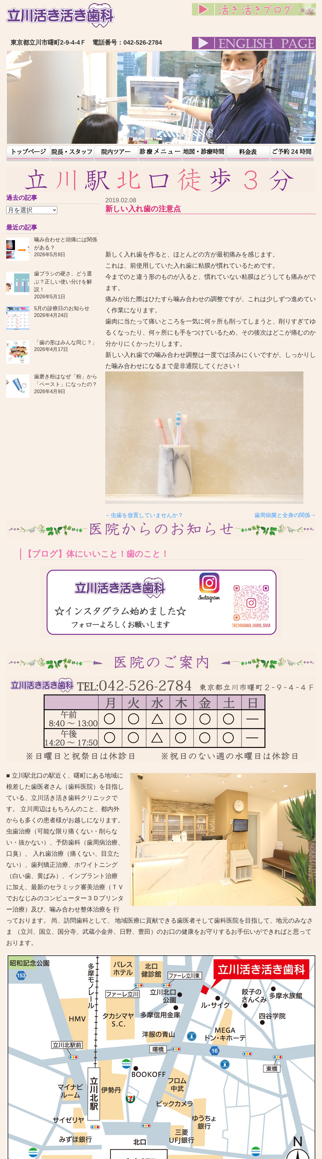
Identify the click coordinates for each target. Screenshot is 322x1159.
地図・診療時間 (204, 153)
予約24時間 (292, 153)
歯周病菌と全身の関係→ (285, 515)
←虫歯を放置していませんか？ (144, 515)
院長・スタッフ (72, 153)
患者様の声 (160, 153)
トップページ (28, 153)
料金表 (248, 153)
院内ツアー (116, 153)
